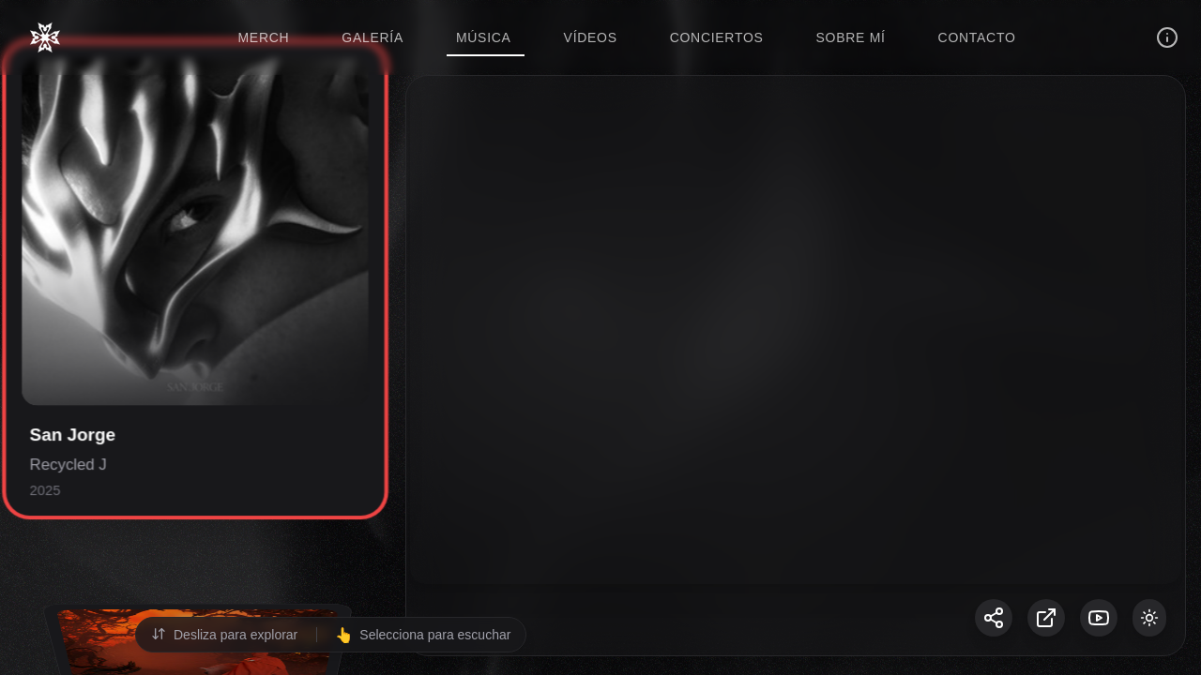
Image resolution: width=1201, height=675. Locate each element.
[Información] (1167, 37)
